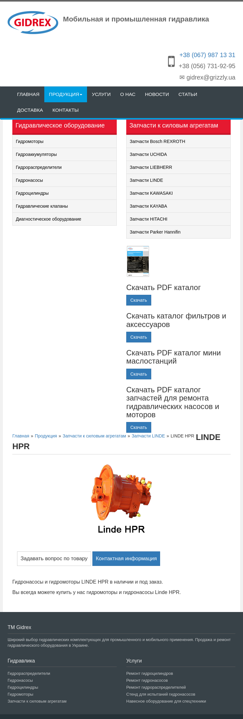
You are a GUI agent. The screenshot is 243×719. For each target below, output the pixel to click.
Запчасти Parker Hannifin (155, 232)
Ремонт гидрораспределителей (156, 687)
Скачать (138, 300)
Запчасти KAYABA (148, 206)
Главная (28, 94)
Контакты (66, 110)
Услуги (101, 94)
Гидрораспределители (39, 167)
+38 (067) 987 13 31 (207, 54)
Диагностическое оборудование (48, 219)
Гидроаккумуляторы (36, 154)
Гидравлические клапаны (42, 206)
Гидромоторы (29, 141)
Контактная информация (126, 559)
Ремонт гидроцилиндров (149, 673)
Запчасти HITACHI (148, 219)
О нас (127, 94)
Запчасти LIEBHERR (151, 167)
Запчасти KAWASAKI (151, 193)
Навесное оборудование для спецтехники (166, 701)
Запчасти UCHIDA (148, 154)
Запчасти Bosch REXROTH (157, 141)
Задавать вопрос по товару (54, 559)
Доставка (30, 110)
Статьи (187, 94)
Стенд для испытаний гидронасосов (160, 694)
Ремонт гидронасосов (147, 680)
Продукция (66, 94)
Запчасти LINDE (146, 180)
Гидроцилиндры (32, 193)
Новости (157, 94)
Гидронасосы (29, 180)
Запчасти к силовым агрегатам (37, 701)
